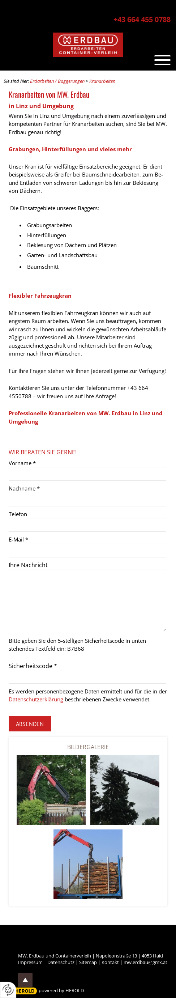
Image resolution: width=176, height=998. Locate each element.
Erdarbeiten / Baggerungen (57, 81)
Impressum (30, 962)
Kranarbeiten (102, 81)
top (25, 980)
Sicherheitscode (33, 666)
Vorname (22, 463)
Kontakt (110, 962)
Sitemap (88, 962)
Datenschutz (60, 962)
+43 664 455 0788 (142, 19)
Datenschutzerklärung (36, 699)
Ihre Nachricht (28, 565)
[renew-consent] (8, 990)
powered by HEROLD (61, 990)
